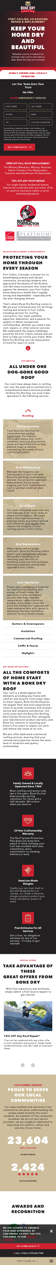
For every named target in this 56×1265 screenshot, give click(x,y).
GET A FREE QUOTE (28, 1246)
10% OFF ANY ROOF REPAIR (28, 180)
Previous (22, 1065)
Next (33, 1065)
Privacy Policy (25, 139)
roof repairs (32, 523)
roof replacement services (31, 553)
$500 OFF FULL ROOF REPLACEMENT (28, 163)
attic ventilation (25, 586)
